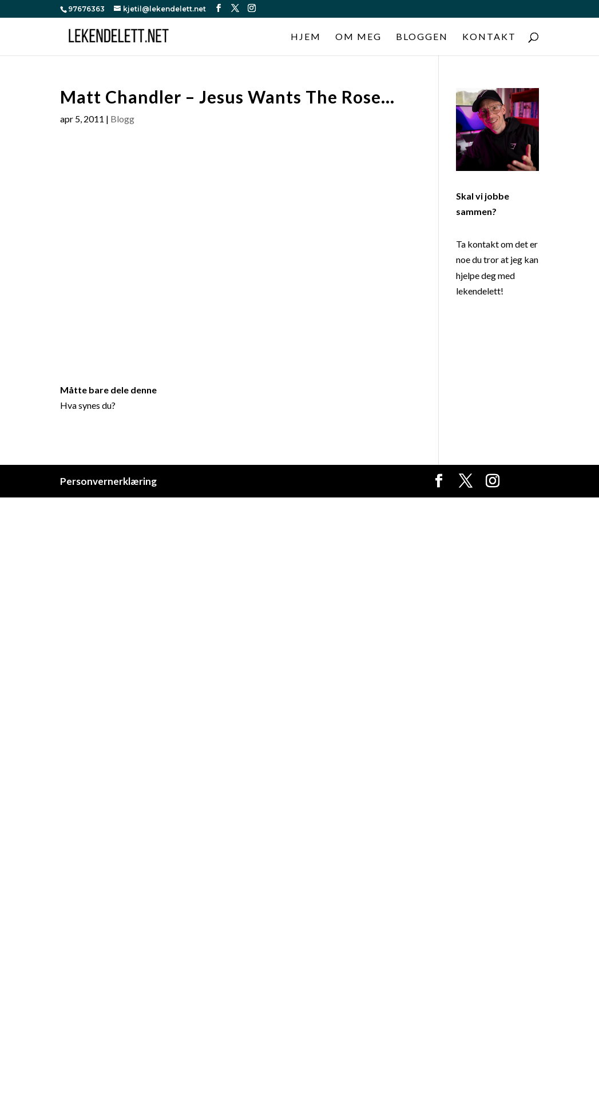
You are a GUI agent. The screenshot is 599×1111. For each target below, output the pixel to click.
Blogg (122, 118)
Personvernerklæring (108, 481)
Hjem (306, 37)
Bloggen (422, 37)
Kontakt (489, 37)
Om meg (358, 37)
